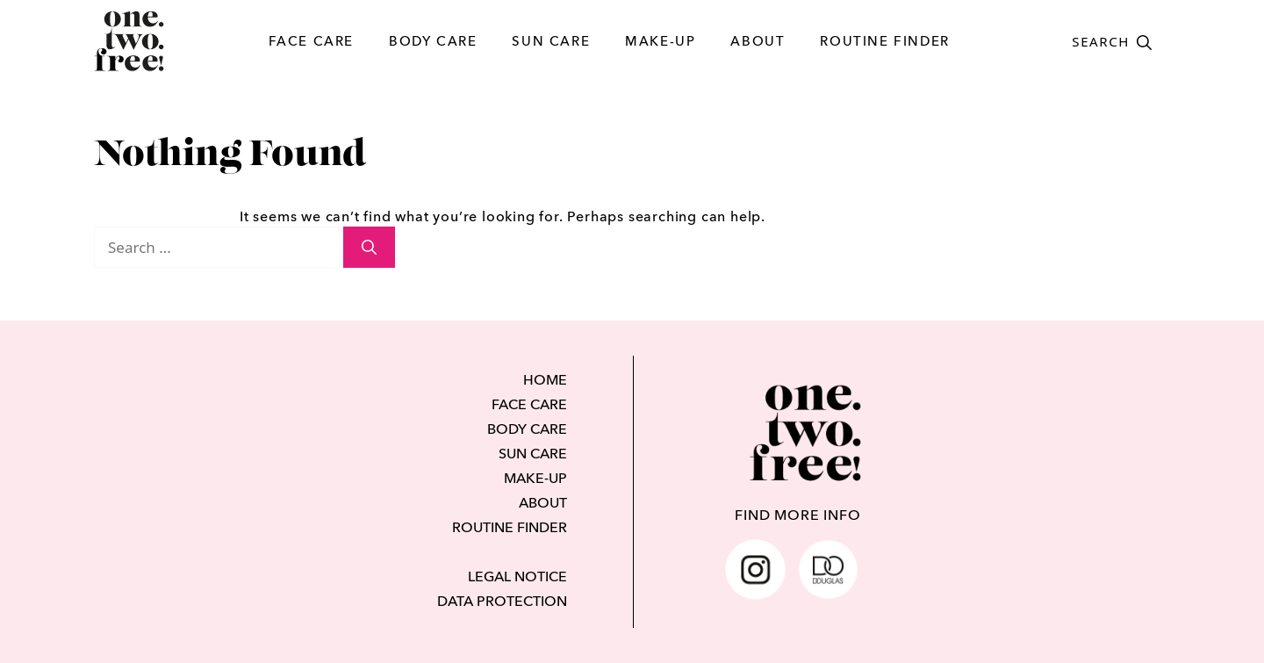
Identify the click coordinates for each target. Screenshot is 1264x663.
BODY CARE (433, 41)
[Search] (369, 248)
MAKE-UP (660, 41)
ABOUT (757, 41)
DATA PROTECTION (502, 600)
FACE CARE (311, 41)
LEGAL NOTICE (517, 576)
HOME (545, 379)
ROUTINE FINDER (884, 41)
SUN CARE (551, 41)
